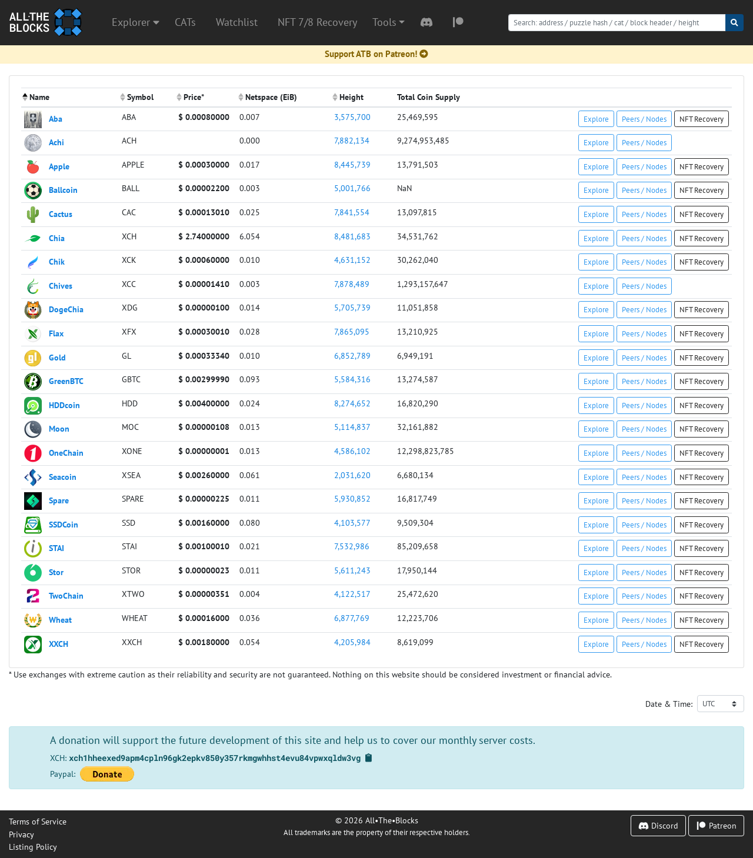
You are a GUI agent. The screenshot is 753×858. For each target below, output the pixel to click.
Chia (57, 237)
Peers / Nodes (644, 118)
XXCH (58, 643)
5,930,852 (352, 498)
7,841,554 (351, 212)
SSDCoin (63, 523)
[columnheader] (70, 97)
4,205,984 (352, 641)
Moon (59, 428)
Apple (59, 165)
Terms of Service (37, 821)
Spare (59, 500)
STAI (56, 547)
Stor (56, 571)
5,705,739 (352, 307)
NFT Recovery (701, 118)
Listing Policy (33, 846)
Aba (55, 117)
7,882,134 (351, 140)
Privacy (21, 834)
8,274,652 (352, 403)
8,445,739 (352, 164)
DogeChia (66, 309)
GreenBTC (66, 380)
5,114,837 (352, 426)
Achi (56, 142)
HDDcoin (64, 404)
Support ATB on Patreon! (376, 53)
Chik (57, 261)
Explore (596, 118)
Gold (57, 356)
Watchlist (237, 22)
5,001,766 (352, 187)
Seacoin (62, 476)
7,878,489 (351, 283)
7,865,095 (351, 331)
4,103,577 (352, 522)
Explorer (135, 22)
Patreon (716, 825)
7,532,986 (351, 546)
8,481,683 (352, 236)
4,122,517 (352, 593)
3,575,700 (352, 116)
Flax (56, 333)
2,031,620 (352, 474)
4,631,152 (352, 259)
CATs (185, 22)
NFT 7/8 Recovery (317, 22)
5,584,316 (352, 379)
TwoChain (66, 595)
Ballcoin (63, 189)
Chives (60, 285)
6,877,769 (351, 617)
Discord (658, 825)
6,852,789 (352, 355)
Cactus (60, 213)
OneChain (66, 452)
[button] (388, 22)
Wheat (60, 619)
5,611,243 (352, 570)
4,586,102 (352, 450)
